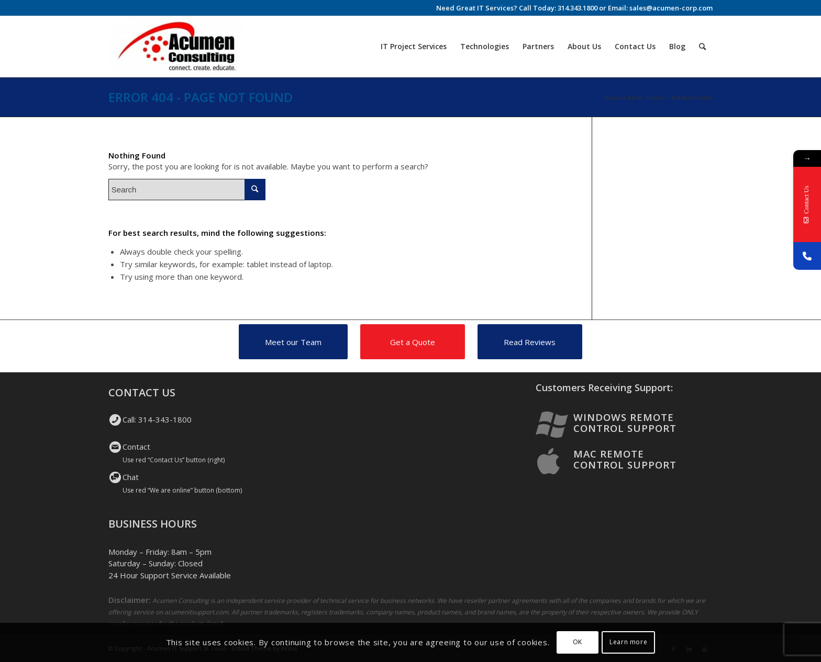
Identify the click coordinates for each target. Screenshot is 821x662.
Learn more (628, 641)
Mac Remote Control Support (624, 459)
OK (577, 641)
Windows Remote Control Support (624, 422)
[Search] (702, 46)
